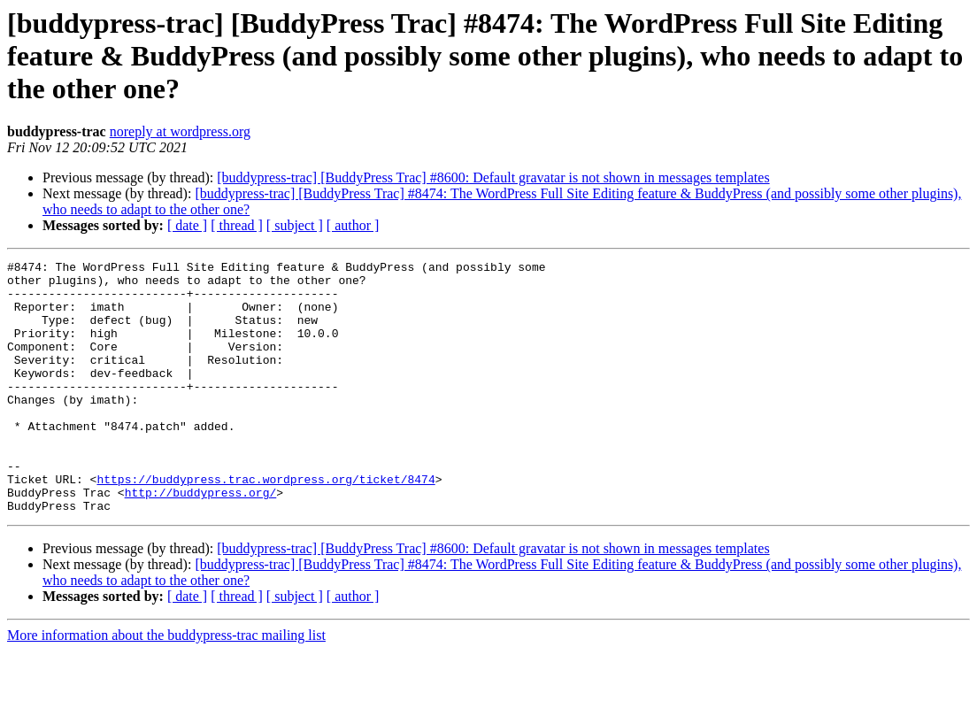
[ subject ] (294, 225)
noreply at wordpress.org (180, 131)
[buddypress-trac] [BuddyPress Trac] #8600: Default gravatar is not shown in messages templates (493, 177)
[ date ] (187, 225)
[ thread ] (237, 225)
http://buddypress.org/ (201, 540)
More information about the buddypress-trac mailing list (166, 685)
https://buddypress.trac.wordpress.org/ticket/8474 (265, 524)
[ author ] (353, 225)
